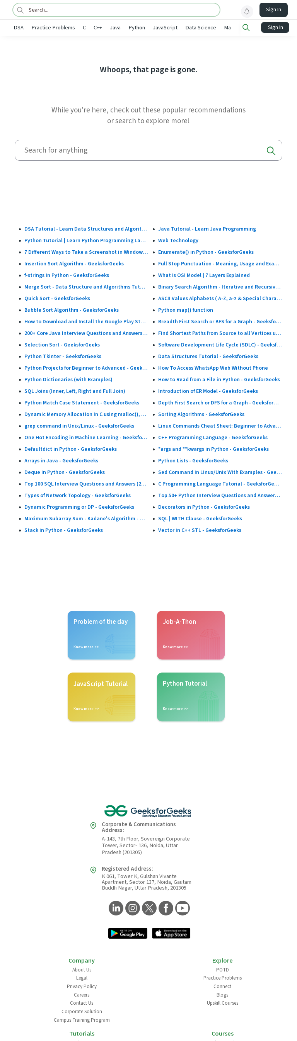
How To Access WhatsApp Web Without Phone (213, 367)
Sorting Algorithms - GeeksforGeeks (201, 414)
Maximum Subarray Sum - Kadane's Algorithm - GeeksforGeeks (86, 518)
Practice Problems (53, 28)
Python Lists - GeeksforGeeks (193, 460)
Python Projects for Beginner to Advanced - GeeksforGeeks (86, 367)
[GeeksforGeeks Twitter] (148, 908)
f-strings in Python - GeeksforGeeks (66, 275)
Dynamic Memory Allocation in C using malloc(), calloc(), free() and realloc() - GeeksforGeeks (86, 414)
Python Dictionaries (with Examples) (68, 379)
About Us (81, 969)
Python (136, 28)
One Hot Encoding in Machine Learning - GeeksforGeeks (86, 437)
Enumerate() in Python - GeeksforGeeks (206, 251)
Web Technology (178, 240)
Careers (81, 994)
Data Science (200, 28)
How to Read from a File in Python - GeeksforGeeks (219, 379)
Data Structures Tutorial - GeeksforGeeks (208, 356)
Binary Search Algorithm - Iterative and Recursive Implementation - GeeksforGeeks (220, 286)
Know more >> (86, 646)
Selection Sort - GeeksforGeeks (62, 344)
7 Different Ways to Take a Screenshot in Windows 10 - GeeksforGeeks (86, 251)
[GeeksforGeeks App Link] (127, 933)
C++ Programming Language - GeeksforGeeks (213, 437)
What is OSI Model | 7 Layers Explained (204, 275)
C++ (98, 28)
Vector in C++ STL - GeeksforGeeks (199, 529)
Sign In (273, 10)
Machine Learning (244, 28)
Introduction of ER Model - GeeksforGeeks (208, 390)
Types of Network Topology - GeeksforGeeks (77, 495)
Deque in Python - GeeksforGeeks (64, 471)
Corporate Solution (81, 1010)
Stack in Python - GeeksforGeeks (63, 529)
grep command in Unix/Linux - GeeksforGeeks (79, 425)
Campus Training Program (82, 1019)
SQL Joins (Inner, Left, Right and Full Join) (74, 390)
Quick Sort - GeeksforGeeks (57, 298)
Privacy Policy (82, 985)
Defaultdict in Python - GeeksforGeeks (70, 448)
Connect (222, 985)
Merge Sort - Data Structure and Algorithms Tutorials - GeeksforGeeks (86, 286)
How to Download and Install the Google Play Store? (86, 321)
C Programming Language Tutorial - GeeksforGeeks (220, 483)
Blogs (222, 994)
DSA (19, 28)
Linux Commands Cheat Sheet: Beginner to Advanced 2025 (220, 425)
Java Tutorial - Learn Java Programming (207, 228)
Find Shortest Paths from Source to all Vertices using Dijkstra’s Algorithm (220, 332)
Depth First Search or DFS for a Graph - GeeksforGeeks (220, 402)
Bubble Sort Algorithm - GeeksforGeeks (71, 309)
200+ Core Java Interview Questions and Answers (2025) (86, 332)
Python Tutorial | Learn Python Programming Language (86, 240)
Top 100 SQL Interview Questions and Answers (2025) (86, 483)
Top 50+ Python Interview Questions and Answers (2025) (220, 495)
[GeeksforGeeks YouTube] (181, 908)
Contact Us (81, 1002)
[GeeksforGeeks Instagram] (131, 908)
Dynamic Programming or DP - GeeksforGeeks (79, 506)
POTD (222, 969)
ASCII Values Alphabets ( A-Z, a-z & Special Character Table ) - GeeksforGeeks (220, 298)
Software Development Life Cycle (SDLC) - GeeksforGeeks (220, 344)
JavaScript (165, 28)
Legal (81, 977)
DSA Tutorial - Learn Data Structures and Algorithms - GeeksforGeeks (86, 228)
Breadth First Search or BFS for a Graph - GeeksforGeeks (220, 321)
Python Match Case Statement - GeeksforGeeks (81, 402)
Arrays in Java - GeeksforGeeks (61, 460)
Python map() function (185, 309)
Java (115, 28)
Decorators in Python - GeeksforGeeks (204, 506)
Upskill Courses (222, 1002)
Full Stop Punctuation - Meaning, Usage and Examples (220, 263)
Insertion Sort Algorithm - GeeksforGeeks (74, 263)
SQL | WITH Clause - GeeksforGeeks (200, 518)
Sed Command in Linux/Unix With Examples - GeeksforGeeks (220, 471)
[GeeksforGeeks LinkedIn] (115, 908)
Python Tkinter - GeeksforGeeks (62, 356)
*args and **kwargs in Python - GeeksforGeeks (213, 448)
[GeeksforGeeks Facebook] (165, 908)
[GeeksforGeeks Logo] (148, 810)
